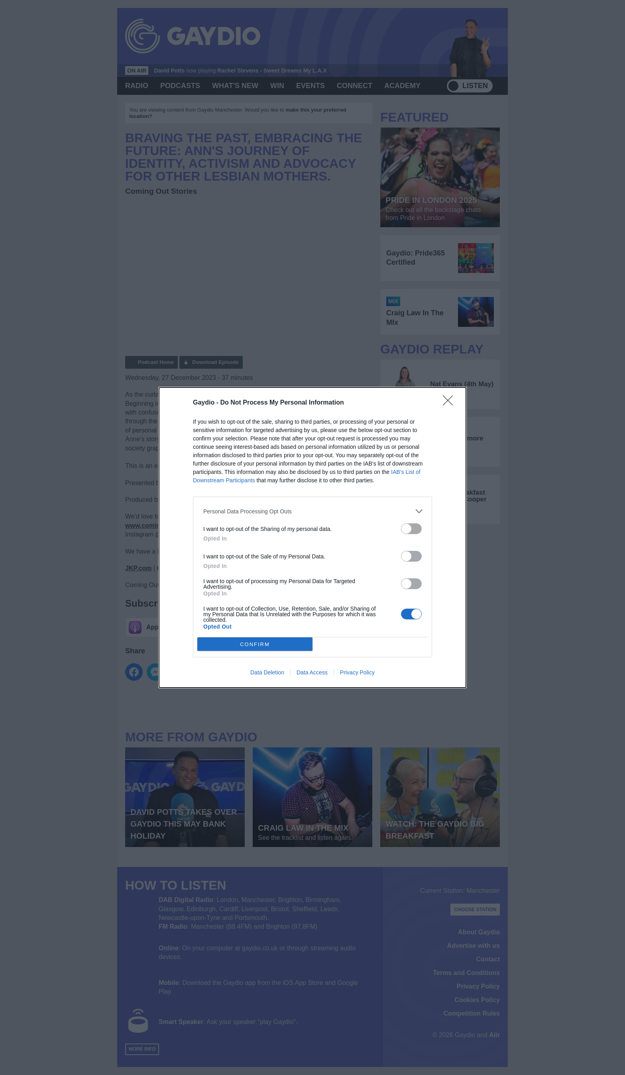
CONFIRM (255, 644)
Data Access (312, 672)
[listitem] (312, 511)
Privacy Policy (357, 672)
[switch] (411, 528)
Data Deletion (267, 672)
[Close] (450, 403)
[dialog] (312, 537)
